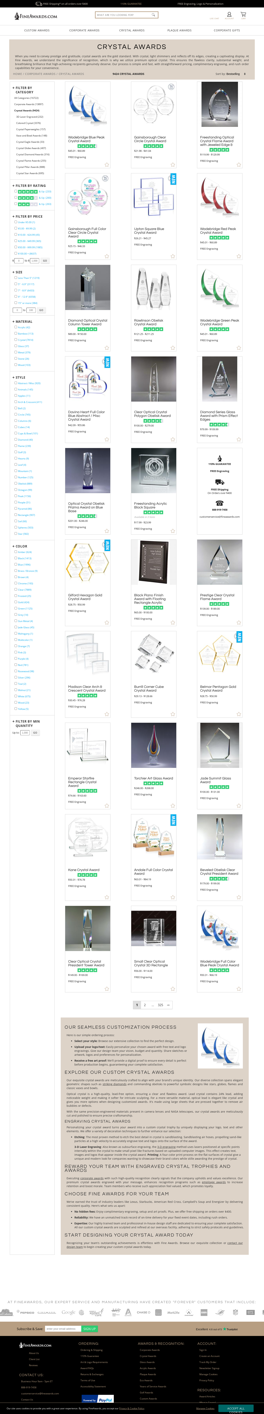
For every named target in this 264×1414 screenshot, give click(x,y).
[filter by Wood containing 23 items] (15, 702)
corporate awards (92, 1178)
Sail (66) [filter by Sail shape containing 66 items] (22, 521)
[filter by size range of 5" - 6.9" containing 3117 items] (15, 284)
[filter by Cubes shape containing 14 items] (15, 427)
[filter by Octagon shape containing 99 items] (15, 489)
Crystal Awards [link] (148, 1356)
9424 (116, 74)
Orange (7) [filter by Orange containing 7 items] (24, 646)
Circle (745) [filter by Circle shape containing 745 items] (24, 414)
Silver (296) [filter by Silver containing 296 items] (24, 677)
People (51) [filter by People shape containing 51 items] (24, 502)
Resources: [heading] (209, 1390)
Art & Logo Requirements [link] (94, 1362)
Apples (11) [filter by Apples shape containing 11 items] (24, 395)
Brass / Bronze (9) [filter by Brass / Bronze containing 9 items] (28, 571)
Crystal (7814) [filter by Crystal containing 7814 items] (25, 340)
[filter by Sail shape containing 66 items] (15, 521)
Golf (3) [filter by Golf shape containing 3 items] (22, 452)
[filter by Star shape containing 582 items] (15, 533)
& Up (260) (34, 198)
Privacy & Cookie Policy (131, 1408)
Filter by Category (24, 90)
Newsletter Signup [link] (209, 1368)
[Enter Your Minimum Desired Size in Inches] (17, 310)
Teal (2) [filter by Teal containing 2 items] (22, 684)
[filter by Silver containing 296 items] (15, 677)
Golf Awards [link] (146, 1392)
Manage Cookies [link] (208, 1374)
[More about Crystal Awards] (155, 1136)
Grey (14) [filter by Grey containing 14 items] (23, 615)
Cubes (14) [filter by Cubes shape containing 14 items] (24, 427)
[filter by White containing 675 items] (15, 696)
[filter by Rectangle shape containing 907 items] (15, 514)
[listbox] (236, 73)
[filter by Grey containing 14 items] (15, 614)
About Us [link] (34, 1353)
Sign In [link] (203, 1350)
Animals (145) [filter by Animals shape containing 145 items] (25, 389)
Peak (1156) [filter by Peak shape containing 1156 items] (24, 496)
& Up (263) (34, 204)
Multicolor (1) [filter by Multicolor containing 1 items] (25, 640)
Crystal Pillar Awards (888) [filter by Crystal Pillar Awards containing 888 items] (30, 167)
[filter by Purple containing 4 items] (15, 658)
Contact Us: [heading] (31, 1375)
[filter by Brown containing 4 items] (15, 577)
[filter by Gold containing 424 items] (15, 602)
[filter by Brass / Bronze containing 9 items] (15, 570)
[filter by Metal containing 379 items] (15, 352)
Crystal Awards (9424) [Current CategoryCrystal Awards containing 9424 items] (26, 110)
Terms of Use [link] (87, 1380)
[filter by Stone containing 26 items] (15, 358)
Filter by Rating (31, 186)
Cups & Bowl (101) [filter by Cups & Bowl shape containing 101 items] (28, 433)
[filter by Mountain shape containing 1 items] (15, 470)
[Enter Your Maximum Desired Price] (34, 260)
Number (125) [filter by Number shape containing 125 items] (25, 477)
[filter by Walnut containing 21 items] (15, 689)
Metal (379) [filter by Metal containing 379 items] (24, 352)
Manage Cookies (205, 1408)
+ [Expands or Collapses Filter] (13, 87)
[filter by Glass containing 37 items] (15, 346)
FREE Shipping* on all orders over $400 (61, 3)
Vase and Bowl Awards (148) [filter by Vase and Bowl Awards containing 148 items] (31, 135)
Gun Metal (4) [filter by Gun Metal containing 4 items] (25, 621)
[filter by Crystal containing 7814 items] (15, 339)
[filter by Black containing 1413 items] (15, 558)
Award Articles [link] (207, 1396)
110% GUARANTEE (131, 3)
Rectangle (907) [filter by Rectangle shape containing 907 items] (26, 515)
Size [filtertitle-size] (19, 272)
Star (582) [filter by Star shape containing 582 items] (23, 534)
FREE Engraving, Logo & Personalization (200, 3)
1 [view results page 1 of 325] (137, 1005)
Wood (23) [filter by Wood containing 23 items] (23, 702)
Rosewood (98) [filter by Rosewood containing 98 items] (26, 671)
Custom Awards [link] (148, 1398)
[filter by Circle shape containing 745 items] (15, 414)
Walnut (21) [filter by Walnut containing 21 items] (24, 690)
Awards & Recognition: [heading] (161, 1344)
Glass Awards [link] (147, 1362)
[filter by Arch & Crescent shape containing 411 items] (15, 401)
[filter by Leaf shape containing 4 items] (15, 464)
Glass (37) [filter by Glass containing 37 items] (23, 346)
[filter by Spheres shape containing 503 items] (15, 527)
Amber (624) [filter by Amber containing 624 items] (25, 552)
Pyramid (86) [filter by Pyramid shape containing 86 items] (25, 508)
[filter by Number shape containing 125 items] (15, 477)
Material (24, 321)
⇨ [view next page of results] (168, 1005)
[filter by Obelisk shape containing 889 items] (15, 483)
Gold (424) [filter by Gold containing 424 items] (23, 602)
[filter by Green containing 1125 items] (15, 608)
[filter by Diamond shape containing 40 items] (15, 439)
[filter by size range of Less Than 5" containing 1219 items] (15, 277)
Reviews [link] (33, 1365)
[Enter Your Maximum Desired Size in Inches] (31, 310)
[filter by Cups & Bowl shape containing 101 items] (15, 433)
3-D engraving (166, 1147)
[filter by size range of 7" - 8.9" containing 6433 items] (15, 290)
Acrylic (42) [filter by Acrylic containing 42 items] (24, 327)
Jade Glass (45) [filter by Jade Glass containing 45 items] (26, 627)
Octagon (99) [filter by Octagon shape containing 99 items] (25, 490)
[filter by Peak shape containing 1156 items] (15, 496)
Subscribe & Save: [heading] (30, 1329)
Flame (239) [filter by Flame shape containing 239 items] (24, 446)
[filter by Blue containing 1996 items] (15, 564)
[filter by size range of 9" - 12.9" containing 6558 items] (15, 296)
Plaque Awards (179, 30)
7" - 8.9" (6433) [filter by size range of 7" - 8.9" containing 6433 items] (26, 290)
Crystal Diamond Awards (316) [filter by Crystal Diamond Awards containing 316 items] (33, 154)
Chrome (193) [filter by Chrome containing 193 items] (25, 583)
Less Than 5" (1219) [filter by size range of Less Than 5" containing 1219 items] (29, 278)
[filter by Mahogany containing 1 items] (15, 633)
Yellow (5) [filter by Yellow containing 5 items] (23, 709)
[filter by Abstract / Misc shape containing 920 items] (15, 383)
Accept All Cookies (236, 1409)
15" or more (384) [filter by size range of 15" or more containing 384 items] (27, 303)
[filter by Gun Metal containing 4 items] (15, 620)
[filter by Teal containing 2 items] (15, 683)
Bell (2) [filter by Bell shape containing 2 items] (22, 408)
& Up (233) (34, 192)
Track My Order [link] (207, 1362)
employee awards (214, 1182)
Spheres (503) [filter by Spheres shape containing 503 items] (25, 527)
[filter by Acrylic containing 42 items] (15, 327)
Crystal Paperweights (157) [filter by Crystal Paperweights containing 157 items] (31, 129)
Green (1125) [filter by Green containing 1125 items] (25, 608)
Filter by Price (29, 216)
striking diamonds (115, 1084)
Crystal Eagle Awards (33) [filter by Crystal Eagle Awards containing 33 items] (30, 142)
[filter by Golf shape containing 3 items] (15, 452)
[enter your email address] (63, 1329)
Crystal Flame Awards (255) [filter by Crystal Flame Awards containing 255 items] (31, 160)
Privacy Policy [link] (206, 1380)
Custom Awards (37, 30)
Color (21, 546)
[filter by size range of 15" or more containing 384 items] (15, 302)
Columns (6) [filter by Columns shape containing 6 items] (24, 421)
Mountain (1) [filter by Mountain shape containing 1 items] (25, 471)
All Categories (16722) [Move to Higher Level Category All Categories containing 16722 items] (26, 98)
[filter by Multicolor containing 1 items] (15, 639)
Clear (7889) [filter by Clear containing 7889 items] (25, 589)
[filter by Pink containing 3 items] (15, 652)
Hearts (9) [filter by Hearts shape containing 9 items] (23, 458)
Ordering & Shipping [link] (91, 1350)
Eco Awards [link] (146, 1380)
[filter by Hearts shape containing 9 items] (15, 458)
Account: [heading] (206, 1344)
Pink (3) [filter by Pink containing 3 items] (22, 652)
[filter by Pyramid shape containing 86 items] (15, 508)
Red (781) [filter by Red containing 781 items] (23, 665)
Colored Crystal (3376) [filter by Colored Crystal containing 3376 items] (28, 123)
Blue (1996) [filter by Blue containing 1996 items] (24, 564)
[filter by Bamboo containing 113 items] (15, 333)
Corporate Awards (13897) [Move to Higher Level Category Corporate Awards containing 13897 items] (28, 104)
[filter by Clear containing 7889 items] (15, 589)
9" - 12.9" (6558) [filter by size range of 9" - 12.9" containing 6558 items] (27, 296)
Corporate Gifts (227, 30)
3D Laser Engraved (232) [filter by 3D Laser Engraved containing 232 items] (29, 116)
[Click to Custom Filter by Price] (45, 261)
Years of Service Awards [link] (153, 1386)
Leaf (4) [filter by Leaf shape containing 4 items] (22, 464)
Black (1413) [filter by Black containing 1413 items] (25, 558)
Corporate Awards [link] (150, 1350)
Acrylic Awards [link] (148, 1368)
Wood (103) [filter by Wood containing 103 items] (24, 365)
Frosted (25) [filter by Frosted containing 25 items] (24, 596)
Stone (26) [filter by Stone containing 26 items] (23, 358)
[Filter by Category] (31, 90)
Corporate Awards (84, 30)
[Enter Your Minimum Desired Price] (19, 260)
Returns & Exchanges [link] (92, 1374)
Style (20, 377)
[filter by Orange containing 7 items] (15, 646)
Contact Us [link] (27, 1399)
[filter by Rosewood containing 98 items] (15, 671)
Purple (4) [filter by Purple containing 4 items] (23, 658)
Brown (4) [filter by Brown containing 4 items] (23, 577)
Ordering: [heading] (89, 1344)
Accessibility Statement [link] (93, 1386)
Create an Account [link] (209, 1356)
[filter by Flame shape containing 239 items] (15, 445)
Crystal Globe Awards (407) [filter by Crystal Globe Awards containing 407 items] (31, 148)
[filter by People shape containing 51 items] (15, 502)
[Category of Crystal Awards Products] (132, 59)
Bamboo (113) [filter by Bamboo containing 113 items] (25, 333)
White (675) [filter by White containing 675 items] (24, 696)
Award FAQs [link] (87, 1368)
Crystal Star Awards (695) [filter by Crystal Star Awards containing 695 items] (30, 173)
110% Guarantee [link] (89, 1356)
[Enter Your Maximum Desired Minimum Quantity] (25, 732)
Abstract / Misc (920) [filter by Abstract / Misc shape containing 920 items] (29, 383)
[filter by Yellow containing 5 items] (15, 708)
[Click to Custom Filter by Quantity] (35, 733)
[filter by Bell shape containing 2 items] (15, 408)
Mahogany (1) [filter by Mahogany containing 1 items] (25, 633)
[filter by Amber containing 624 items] (15, 551)
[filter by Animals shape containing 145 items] (15, 389)
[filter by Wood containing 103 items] (15, 364)
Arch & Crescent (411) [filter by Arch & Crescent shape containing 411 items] (30, 402)
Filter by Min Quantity (28, 723)
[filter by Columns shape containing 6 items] (15, 420)
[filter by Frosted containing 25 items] (15, 595)
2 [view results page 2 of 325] (145, 1005)
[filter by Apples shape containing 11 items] (15, 395)
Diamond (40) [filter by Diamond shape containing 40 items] (25, 439)
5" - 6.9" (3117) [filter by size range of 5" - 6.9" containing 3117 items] (26, 284)
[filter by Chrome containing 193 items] (15, 583)
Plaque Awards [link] (148, 1374)
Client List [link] (34, 1359)
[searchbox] (126, 14)
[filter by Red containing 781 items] (15, 664)
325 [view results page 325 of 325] (160, 1005)
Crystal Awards (132, 30)
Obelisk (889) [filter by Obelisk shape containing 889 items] (25, 483)
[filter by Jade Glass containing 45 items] (15, 627)
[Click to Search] (153, 14)
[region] (56, 1329)
